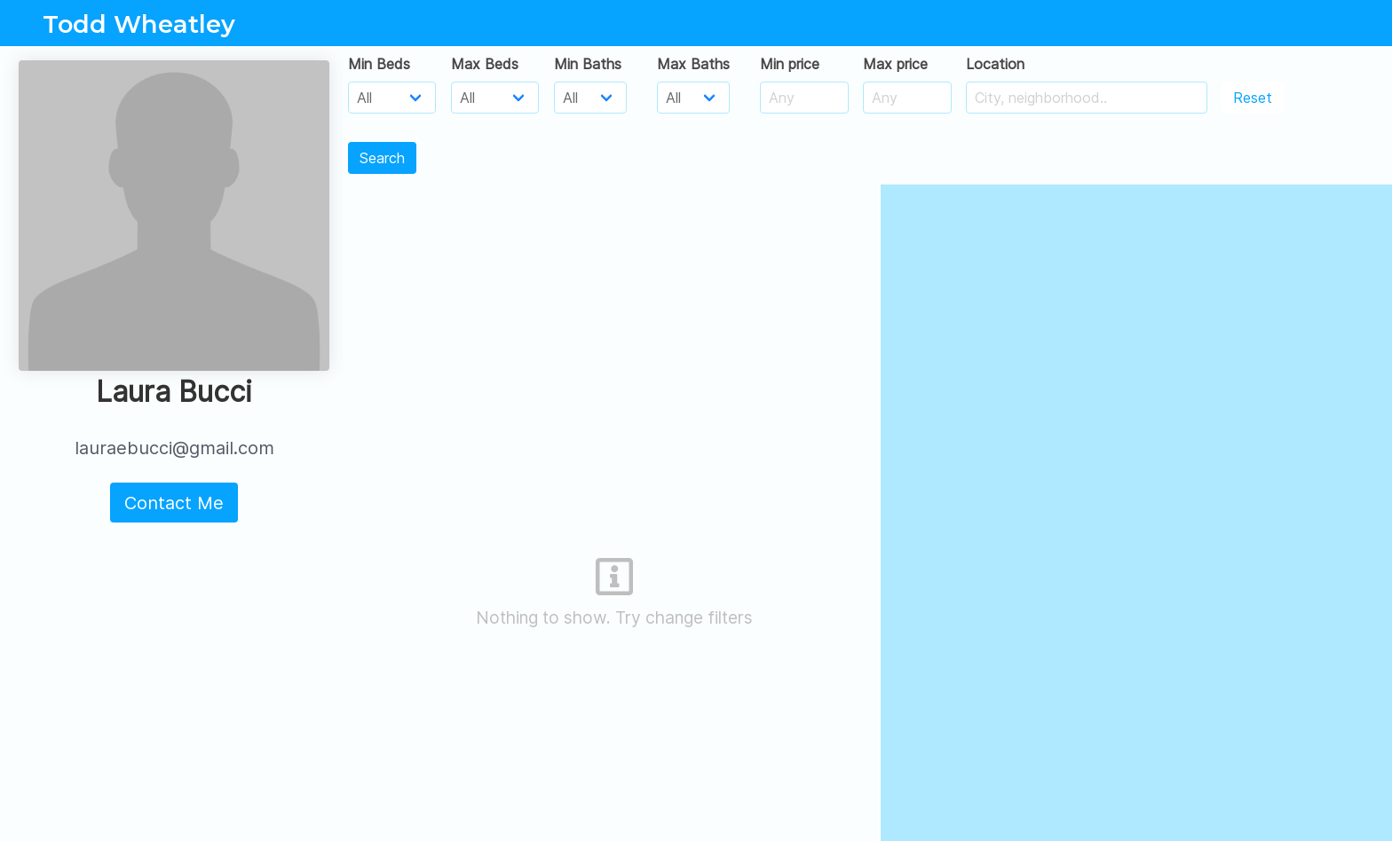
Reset (1252, 97)
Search (382, 158)
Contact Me (174, 503)
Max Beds (484, 64)
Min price (789, 64)
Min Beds (379, 64)
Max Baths (693, 64)
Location (995, 64)
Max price (895, 64)
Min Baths (587, 64)
